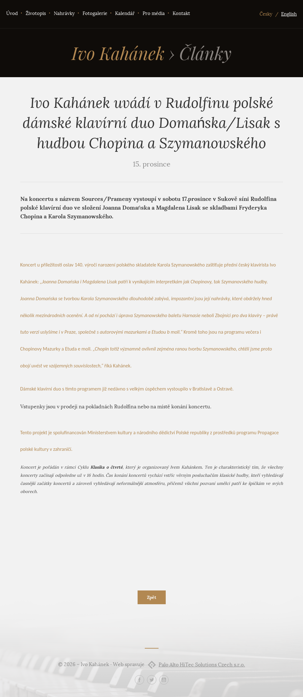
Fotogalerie (95, 13)
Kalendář (125, 13)
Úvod (12, 13)
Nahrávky (64, 13)
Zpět (151, 597)
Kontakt (181, 13)
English (289, 14)
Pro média (154, 13)
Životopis (36, 13)
